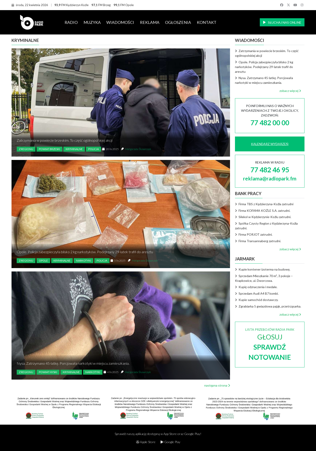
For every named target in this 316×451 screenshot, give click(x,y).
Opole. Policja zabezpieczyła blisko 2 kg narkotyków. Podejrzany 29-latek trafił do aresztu (85, 252)
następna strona (217, 385)
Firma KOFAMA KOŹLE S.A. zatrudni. (262, 210)
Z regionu (26, 149)
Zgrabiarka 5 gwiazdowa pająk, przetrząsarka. (268, 306)
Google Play (170, 442)
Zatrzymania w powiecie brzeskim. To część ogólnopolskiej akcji (64, 140)
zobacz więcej (290, 91)
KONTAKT (206, 22)
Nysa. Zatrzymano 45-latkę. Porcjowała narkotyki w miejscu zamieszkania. (73, 363)
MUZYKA (92, 22)
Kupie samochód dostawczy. (256, 300)
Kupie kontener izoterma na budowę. (262, 269)
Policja (93, 149)
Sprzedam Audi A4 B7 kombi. (257, 293)
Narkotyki (83, 260)
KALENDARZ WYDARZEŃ (269, 144)
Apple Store (146, 442)
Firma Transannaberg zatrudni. (258, 241)
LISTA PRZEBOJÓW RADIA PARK (269, 344)
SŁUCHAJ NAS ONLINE (282, 22)
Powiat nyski (48, 372)
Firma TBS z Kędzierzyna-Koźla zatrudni (264, 204)
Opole (43, 260)
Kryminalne (74, 149)
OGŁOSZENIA (178, 22)
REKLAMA (149, 22)
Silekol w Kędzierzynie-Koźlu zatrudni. (263, 217)
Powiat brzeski (49, 149)
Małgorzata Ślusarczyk (138, 149)
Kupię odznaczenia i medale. (256, 287)
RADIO (71, 22)
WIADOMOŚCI (120, 22)
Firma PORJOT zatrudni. (253, 234)
